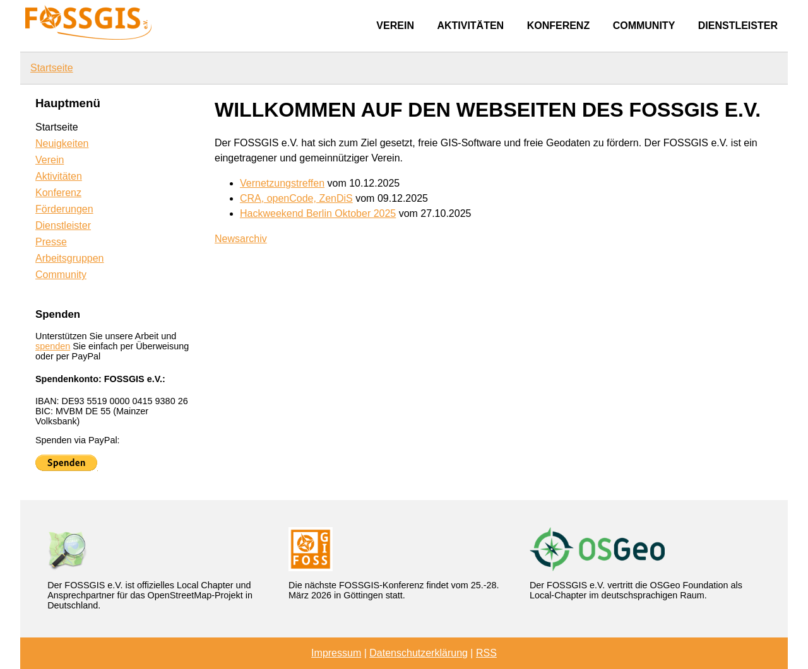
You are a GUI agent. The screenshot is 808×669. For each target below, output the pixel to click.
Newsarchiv (241, 238)
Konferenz (558, 25)
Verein (395, 25)
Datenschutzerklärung (418, 653)
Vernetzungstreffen (282, 183)
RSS (486, 653)
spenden (52, 346)
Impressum (336, 653)
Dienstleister (738, 25)
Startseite (51, 67)
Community (644, 25)
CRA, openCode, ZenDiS (296, 198)
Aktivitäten (470, 25)
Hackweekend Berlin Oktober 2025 (318, 213)
